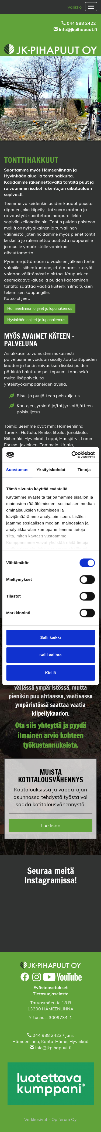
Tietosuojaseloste (50, 993)
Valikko (74, 7)
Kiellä (50, 672)
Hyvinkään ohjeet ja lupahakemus (36, 319)
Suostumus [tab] (17, 469)
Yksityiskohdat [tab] (51, 469)
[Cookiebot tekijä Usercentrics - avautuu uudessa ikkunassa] (72, 454)
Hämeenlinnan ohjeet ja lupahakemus (39, 308)
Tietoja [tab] (84, 469)
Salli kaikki (50, 637)
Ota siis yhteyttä (38, 725)
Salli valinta (50, 655)
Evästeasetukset (50, 987)
